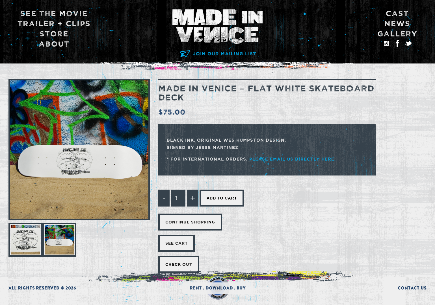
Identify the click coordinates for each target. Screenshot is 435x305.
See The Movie (54, 13)
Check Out (178, 264)
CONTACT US (412, 288)
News (397, 24)
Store (54, 34)
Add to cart (222, 198)
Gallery (397, 34)
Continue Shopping (190, 222)
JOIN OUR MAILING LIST (217, 54)
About (54, 44)
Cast (397, 13)
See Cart (176, 243)
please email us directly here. (292, 159)
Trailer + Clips (54, 24)
